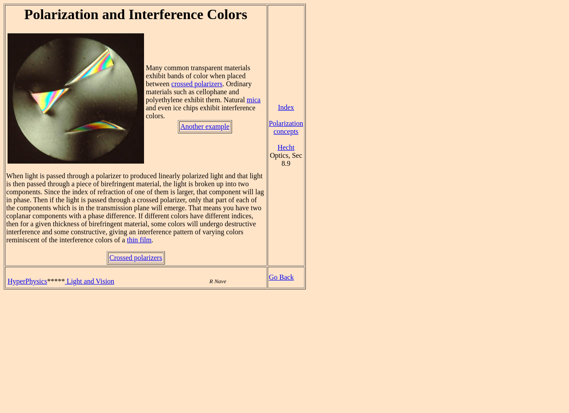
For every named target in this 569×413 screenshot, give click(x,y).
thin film (139, 240)
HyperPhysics (27, 281)
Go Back (281, 277)
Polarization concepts (286, 127)
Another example (205, 126)
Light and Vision (89, 281)
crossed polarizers (196, 84)
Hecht (285, 147)
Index (286, 107)
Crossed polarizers (135, 257)
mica (253, 100)
